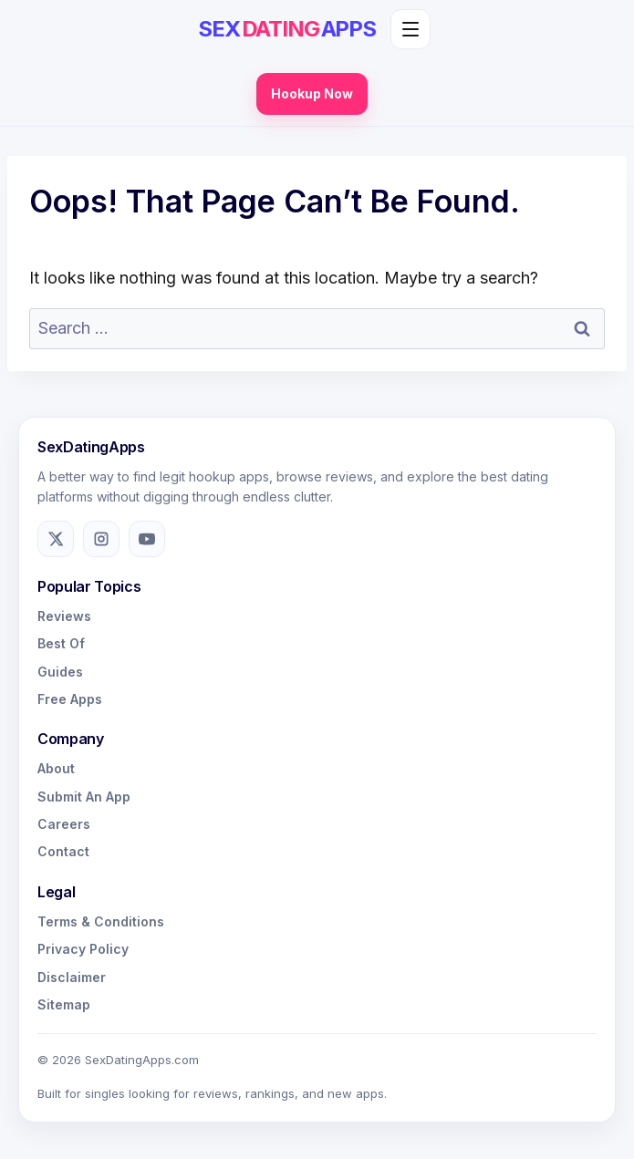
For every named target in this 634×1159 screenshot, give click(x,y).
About (56, 768)
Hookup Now (312, 93)
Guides (60, 671)
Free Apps (69, 699)
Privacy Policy (83, 949)
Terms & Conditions (100, 921)
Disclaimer (71, 977)
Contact (63, 851)
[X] (55, 539)
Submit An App (83, 796)
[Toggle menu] (410, 29)
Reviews (64, 616)
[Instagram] (101, 539)
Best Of (61, 643)
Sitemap (63, 1004)
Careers (63, 824)
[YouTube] (147, 539)
